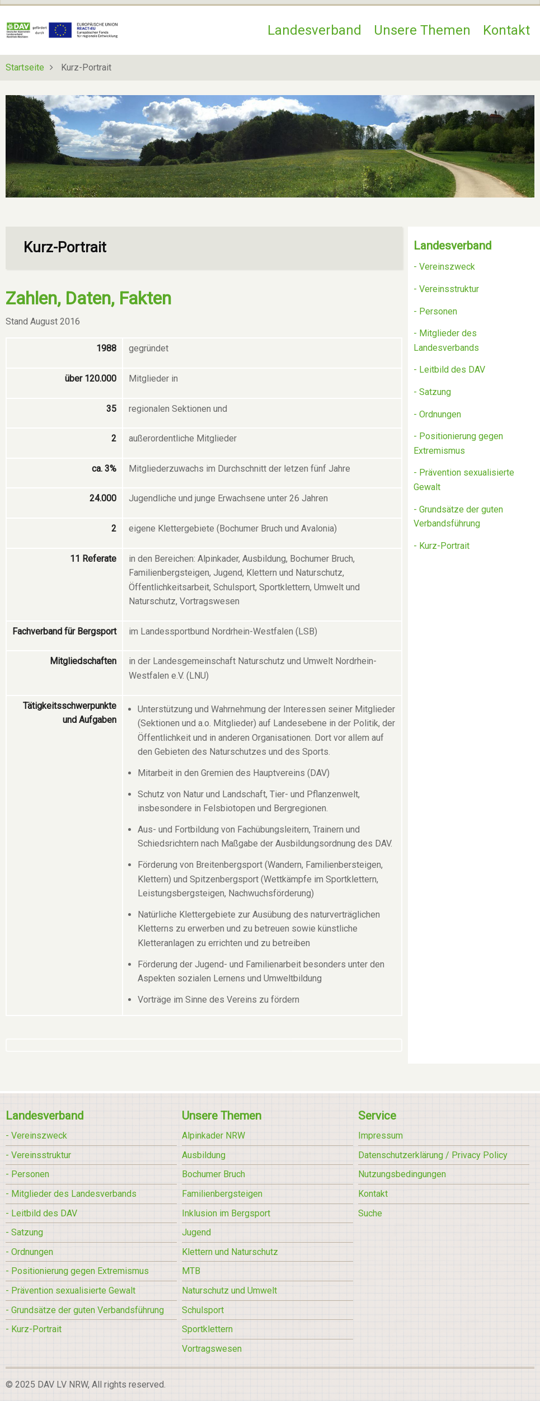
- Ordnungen (437, 414)
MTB (191, 1271)
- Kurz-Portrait (441, 545)
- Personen (435, 311)
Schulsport (203, 1310)
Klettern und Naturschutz (230, 1252)
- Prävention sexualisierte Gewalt (70, 1290)
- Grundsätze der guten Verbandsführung (85, 1310)
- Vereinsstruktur (446, 289)
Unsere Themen (422, 30)
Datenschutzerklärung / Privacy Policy (433, 1155)
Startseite (25, 67)
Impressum (380, 1135)
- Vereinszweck (444, 266)
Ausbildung (204, 1155)
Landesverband (314, 30)
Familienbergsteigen (222, 1193)
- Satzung (432, 392)
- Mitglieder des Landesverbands (71, 1193)
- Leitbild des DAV (449, 369)
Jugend (196, 1232)
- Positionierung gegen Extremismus (77, 1271)
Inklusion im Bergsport (226, 1213)
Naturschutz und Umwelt (229, 1290)
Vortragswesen (212, 1348)
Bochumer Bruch (213, 1174)
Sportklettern (207, 1329)
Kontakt (506, 30)
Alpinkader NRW (213, 1135)
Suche (370, 1213)
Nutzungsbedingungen (402, 1174)
